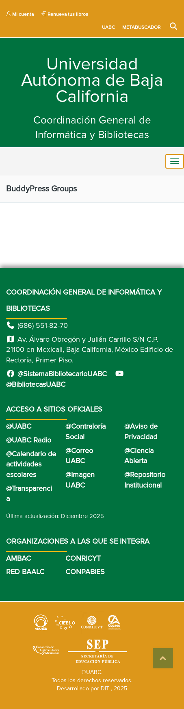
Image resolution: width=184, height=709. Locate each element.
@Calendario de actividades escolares (31, 464)
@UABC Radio (28, 440)
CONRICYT (83, 558)
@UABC (18, 426)
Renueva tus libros (64, 14)
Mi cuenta (20, 14)
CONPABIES (85, 571)
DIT (105, 688)
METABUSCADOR (142, 27)
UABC (109, 27)
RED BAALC (25, 571)
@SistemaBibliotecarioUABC (56, 373)
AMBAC (18, 558)
